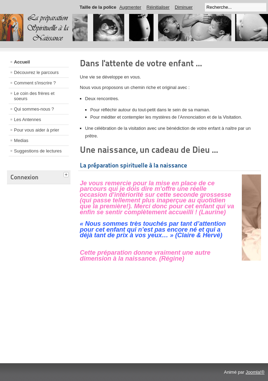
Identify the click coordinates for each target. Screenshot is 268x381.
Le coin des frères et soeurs (34, 96)
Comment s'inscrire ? (35, 82)
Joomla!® (255, 372)
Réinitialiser (158, 7)
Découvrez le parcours (36, 72)
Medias (21, 140)
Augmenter (130, 7)
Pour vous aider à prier (36, 130)
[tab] (67, 173)
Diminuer (184, 7)
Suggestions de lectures (38, 151)
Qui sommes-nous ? (34, 109)
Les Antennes (27, 119)
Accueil (22, 62)
